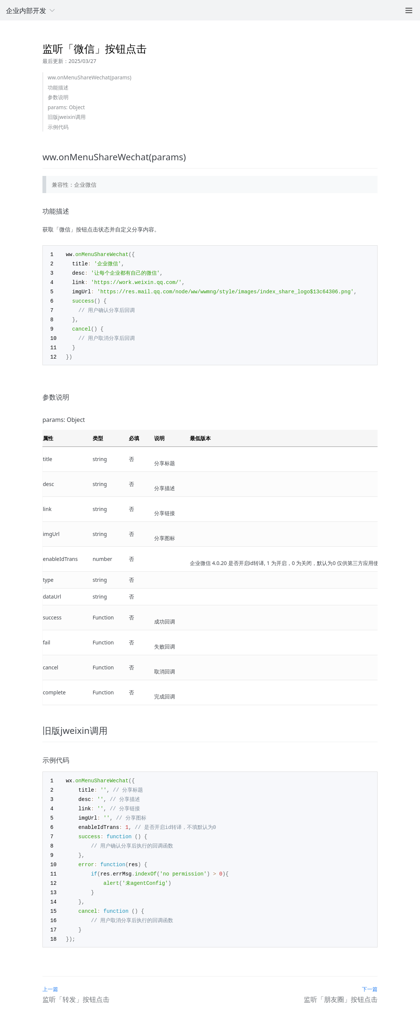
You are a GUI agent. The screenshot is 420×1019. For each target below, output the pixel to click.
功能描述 (58, 87)
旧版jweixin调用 (67, 116)
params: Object (66, 107)
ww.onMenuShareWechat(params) (89, 77)
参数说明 (58, 97)
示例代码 (58, 126)
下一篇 (370, 977)
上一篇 (50, 977)
